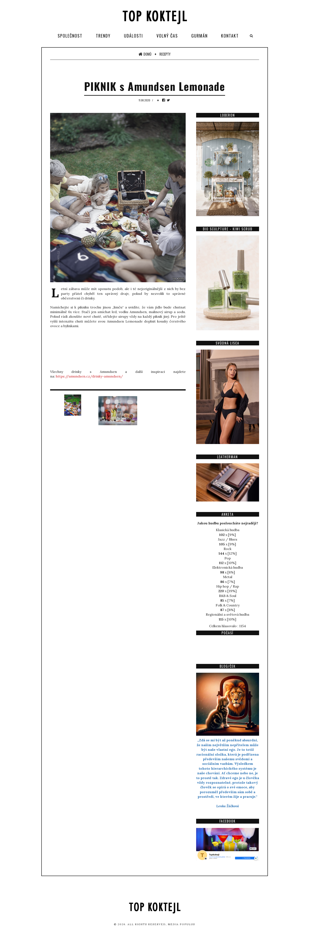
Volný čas (167, 36)
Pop (227, 558)
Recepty (165, 54)
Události (133, 36)
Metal (227, 577)
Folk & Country (228, 605)
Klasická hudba (227, 530)
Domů (144, 54)
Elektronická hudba (227, 567)
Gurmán (199, 36)
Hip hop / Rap (227, 586)
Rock (227, 549)
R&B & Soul (227, 596)
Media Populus (181, 924)
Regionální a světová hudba (227, 614)
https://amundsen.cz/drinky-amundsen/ (89, 376)
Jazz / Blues (227, 539)
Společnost (70, 36)
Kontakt (230, 36)
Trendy (103, 36)
